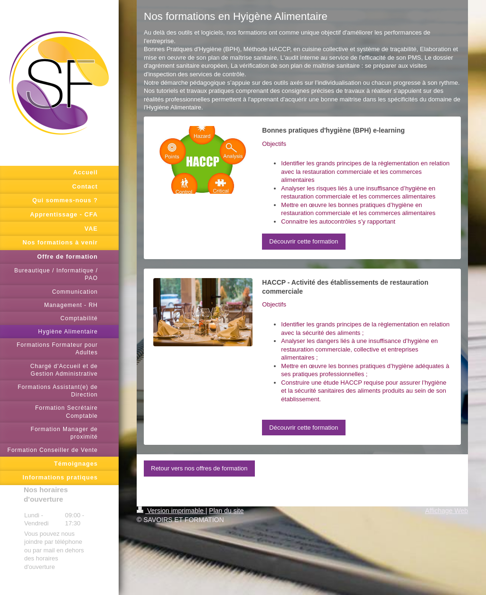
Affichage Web (446, 510)
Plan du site (226, 510)
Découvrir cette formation (303, 241)
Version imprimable (171, 510)
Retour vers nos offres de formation (199, 468)
